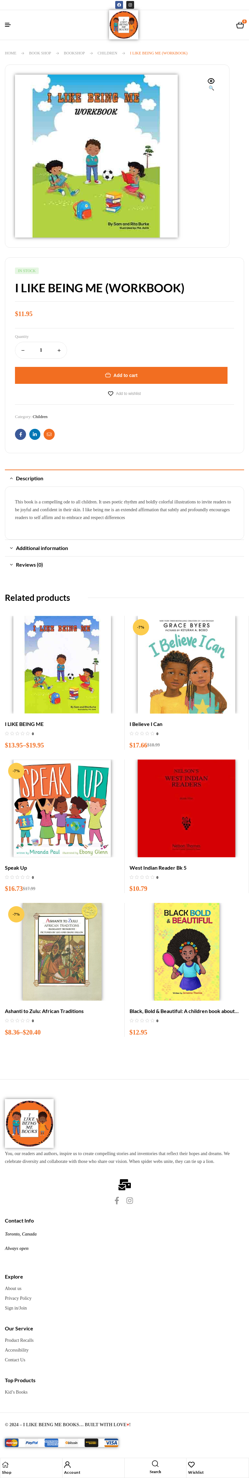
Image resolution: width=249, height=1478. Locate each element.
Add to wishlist (128, 393)
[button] (211, 85)
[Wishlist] (191, 1464)
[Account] (67, 1464)
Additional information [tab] (42, 548)
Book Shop (40, 53)
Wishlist (196, 1472)
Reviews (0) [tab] (29, 564)
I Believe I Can (146, 724)
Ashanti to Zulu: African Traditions (44, 1011)
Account (72, 1472)
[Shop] (5, 1464)
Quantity (22, 336)
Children (108, 53)
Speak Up (16, 867)
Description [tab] (29, 478)
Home (10, 53)
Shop (6, 1472)
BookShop (74, 53)
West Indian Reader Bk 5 (158, 867)
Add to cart (126, 375)
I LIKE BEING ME (24, 724)
